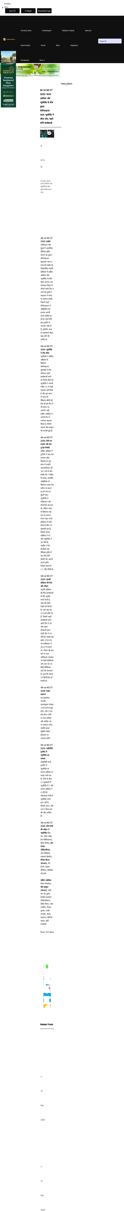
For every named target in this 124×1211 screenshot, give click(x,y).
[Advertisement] (115, 87)
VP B (43, 160)
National (88, 30)
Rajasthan (74, 45)
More (42, 60)
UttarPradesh (25, 45)
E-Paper (28, 11)
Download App (44, 11)
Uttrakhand (25, 60)
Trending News (26, 30)
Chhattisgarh (46, 30)
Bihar (58, 45)
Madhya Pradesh (68, 30)
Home (63, 83)
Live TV (12, 11)
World (43, 45)
